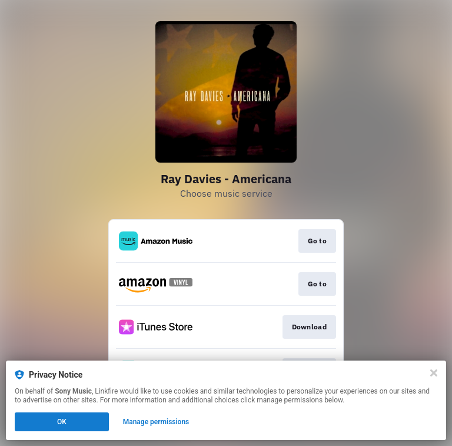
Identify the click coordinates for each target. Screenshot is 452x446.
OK (62, 422)
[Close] (433, 373)
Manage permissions (156, 422)
